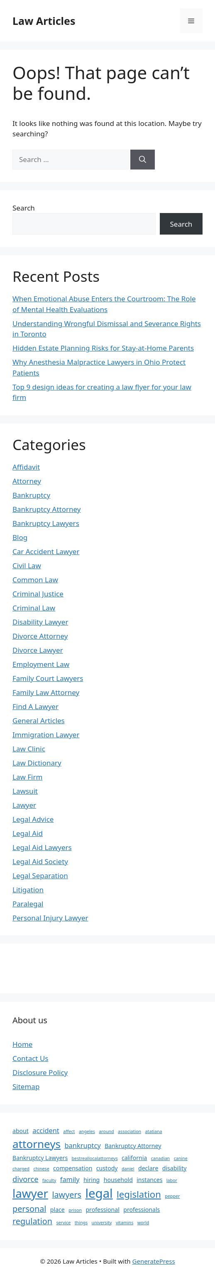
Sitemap (25, 1086)
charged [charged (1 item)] (20, 1169)
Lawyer (24, 805)
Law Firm (27, 777)
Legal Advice (33, 819)
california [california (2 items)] (134, 1158)
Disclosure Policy (40, 1072)
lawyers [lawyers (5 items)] (66, 1194)
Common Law (35, 579)
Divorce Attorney (40, 636)
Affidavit (26, 467)
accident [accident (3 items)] (45, 1130)
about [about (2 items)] (20, 1131)
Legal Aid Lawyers (42, 847)
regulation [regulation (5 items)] (32, 1221)
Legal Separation (40, 875)
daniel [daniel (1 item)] (128, 1169)
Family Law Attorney (45, 692)
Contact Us (30, 1058)
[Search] (142, 160)
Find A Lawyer (35, 706)
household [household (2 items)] (118, 1180)
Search (23, 208)
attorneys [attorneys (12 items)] (36, 1143)
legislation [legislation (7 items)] (139, 1194)
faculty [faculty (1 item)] (49, 1180)
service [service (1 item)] (63, 1223)
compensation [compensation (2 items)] (72, 1168)
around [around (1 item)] (106, 1131)
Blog (19, 537)
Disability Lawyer (40, 622)
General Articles (38, 720)
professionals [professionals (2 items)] (141, 1209)
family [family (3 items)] (70, 1179)
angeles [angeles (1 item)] (87, 1131)
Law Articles (43, 21)
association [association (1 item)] (129, 1131)
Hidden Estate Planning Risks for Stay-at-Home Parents (103, 348)
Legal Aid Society (40, 861)
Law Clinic (28, 748)
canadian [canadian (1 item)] (160, 1158)
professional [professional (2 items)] (102, 1209)
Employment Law (40, 664)
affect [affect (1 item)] (69, 1131)
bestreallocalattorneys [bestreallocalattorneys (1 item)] (95, 1158)
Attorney (26, 481)
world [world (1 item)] (143, 1223)
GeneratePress (153, 1261)
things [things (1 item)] (81, 1223)
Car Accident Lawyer (45, 551)
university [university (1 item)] (102, 1223)
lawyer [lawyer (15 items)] (30, 1193)
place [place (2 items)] (57, 1209)
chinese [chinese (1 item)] (41, 1169)
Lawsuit (25, 791)
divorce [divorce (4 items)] (25, 1179)
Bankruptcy (31, 495)
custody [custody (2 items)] (107, 1168)
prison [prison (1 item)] (75, 1210)
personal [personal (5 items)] (29, 1208)
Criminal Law (33, 608)
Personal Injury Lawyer (50, 918)
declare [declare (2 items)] (148, 1168)
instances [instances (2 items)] (149, 1180)
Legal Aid (27, 833)
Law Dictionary (36, 763)
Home (22, 1044)
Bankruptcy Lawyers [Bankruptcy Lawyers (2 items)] (40, 1158)
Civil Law (26, 565)
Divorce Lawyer (37, 650)
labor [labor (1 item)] (171, 1180)
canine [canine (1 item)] (181, 1158)
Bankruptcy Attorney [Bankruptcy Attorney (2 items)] (133, 1146)
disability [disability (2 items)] (174, 1168)
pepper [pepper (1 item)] (172, 1196)
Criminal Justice (38, 593)
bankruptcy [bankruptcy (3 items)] (83, 1145)
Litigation (28, 889)
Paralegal (27, 903)
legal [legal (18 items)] (99, 1193)
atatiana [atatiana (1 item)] (153, 1131)
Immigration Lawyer (45, 734)
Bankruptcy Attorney (46, 509)
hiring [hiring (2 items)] (91, 1180)
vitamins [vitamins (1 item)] (124, 1223)
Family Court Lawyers (47, 678)
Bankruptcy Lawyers (45, 523)
